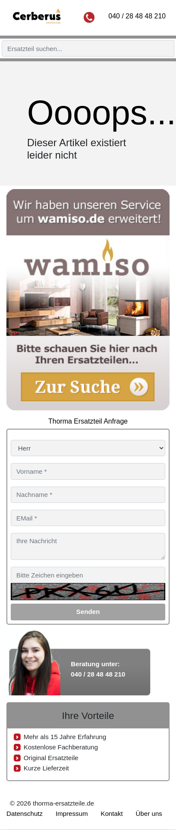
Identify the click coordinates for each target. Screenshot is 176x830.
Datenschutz (24, 813)
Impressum (71, 813)
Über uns (149, 813)
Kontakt (112, 813)
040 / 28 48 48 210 (137, 16)
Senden (88, 611)
